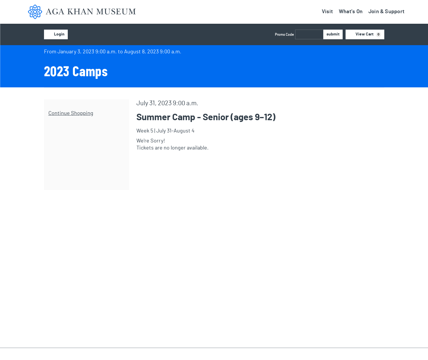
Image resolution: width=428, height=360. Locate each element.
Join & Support (386, 11)
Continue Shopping (70, 113)
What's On (351, 11)
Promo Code (284, 34)
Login (56, 34)
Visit (327, 11)
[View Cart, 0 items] (365, 34)
